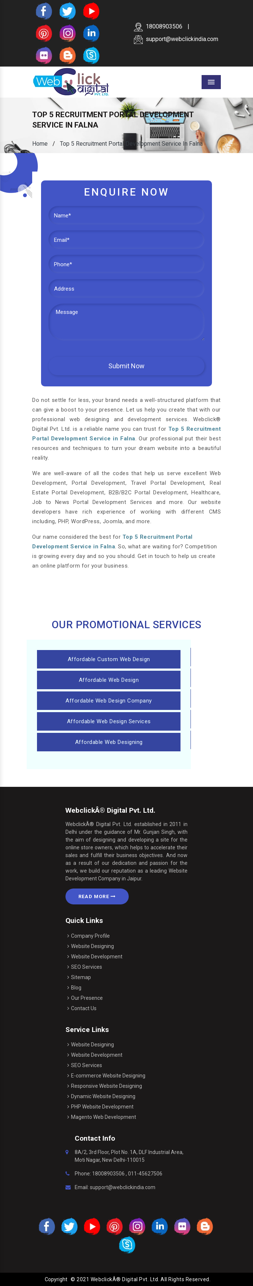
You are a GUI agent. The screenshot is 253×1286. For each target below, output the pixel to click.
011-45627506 (145, 1174)
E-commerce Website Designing (108, 1076)
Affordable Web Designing (109, 742)
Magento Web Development (103, 1117)
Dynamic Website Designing (103, 1096)
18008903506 (158, 26)
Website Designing (92, 946)
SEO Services (86, 967)
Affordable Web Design (109, 680)
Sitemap (81, 977)
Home (40, 143)
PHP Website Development (102, 1107)
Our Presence (87, 998)
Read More (97, 896)
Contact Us (84, 1008)
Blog (76, 988)
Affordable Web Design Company (108, 700)
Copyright (56, 1279)
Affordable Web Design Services (109, 721)
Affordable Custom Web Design (109, 659)
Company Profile (90, 936)
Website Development (96, 957)
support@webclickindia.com (176, 39)
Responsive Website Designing (106, 1086)
